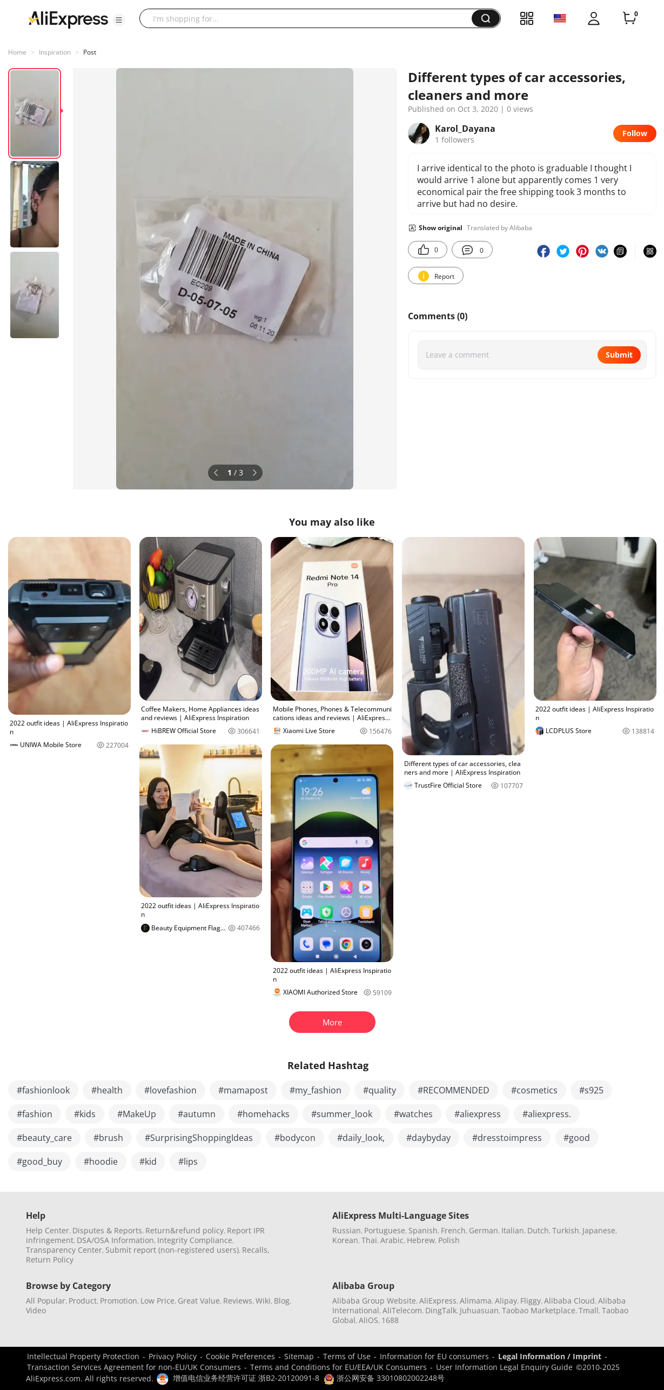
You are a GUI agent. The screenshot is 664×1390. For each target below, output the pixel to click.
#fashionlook (43, 1090)
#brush (108, 1138)
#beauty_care (44, 1138)
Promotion (118, 1300)
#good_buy (39, 1161)
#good (577, 1138)
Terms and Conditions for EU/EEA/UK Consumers (338, 1367)
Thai (369, 1240)
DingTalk (441, 1310)
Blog (282, 1300)
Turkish (565, 1230)
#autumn (197, 1114)
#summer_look (341, 1114)
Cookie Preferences (240, 1356)
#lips (188, 1161)
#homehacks (263, 1114)
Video (36, 1310)
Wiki (263, 1300)
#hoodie (101, 1161)
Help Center (47, 1230)
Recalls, (256, 1250)
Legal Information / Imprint (549, 1356)
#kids (85, 1114)
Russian (346, 1230)
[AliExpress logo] (68, 19)
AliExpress (438, 1300)
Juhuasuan (479, 1310)
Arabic (392, 1240)
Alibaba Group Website (374, 1300)
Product (83, 1300)
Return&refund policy (184, 1230)
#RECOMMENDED (453, 1090)
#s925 (591, 1090)
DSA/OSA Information (115, 1240)
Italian (512, 1230)
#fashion (34, 1114)
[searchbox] (309, 18)
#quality (379, 1090)
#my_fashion (315, 1090)
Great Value (199, 1300)
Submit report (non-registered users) (172, 1250)
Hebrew (421, 1240)
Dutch (538, 1230)
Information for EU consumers (434, 1356)
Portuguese (384, 1230)
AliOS (368, 1320)
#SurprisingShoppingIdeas (199, 1138)
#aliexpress (477, 1114)
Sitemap (299, 1356)
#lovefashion (170, 1090)
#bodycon (295, 1138)
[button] (118, 20)
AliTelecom (402, 1310)
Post (89, 52)
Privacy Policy (173, 1356)
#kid (148, 1161)
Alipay (506, 1300)
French (453, 1230)
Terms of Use (347, 1356)
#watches (413, 1114)
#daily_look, (361, 1138)
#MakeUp (136, 1114)
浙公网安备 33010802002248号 (384, 1378)
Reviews (237, 1300)
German (483, 1230)
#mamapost (243, 1090)
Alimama (476, 1300)
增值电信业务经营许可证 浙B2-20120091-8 (246, 1378)
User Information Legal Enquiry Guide (504, 1367)
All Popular (45, 1300)
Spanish (423, 1230)
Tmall (589, 1310)
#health (107, 1090)
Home (17, 52)
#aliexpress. (546, 1114)
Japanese (598, 1230)
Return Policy (49, 1259)
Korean (345, 1240)
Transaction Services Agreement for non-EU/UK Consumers (134, 1367)
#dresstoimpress (507, 1138)
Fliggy (530, 1300)
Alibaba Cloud (569, 1300)
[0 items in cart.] (629, 18)
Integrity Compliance (194, 1240)
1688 (390, 1320)
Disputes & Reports (107, 1230)
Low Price (157, 1300)
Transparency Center (64, 1250)
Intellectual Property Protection (83, 1356)
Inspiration (55, 52)
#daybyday (428, 1138)
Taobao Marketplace (538, 1310)
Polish (449, 1240)
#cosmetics (534, 1090)
